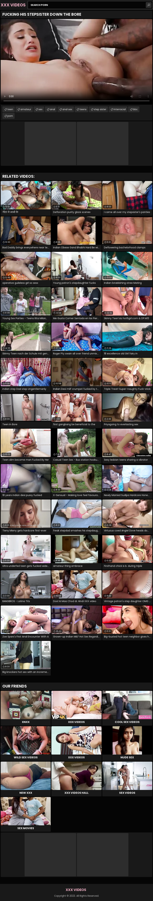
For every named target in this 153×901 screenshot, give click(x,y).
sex (40, 109)
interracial (120, 109)
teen (10, 109)
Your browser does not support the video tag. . (76, 62)
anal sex (67, 109)
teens (83, 109)
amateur (25, 109)
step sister (100, 109)
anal (52, 109)
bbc (135, 109)
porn (10, 116)
